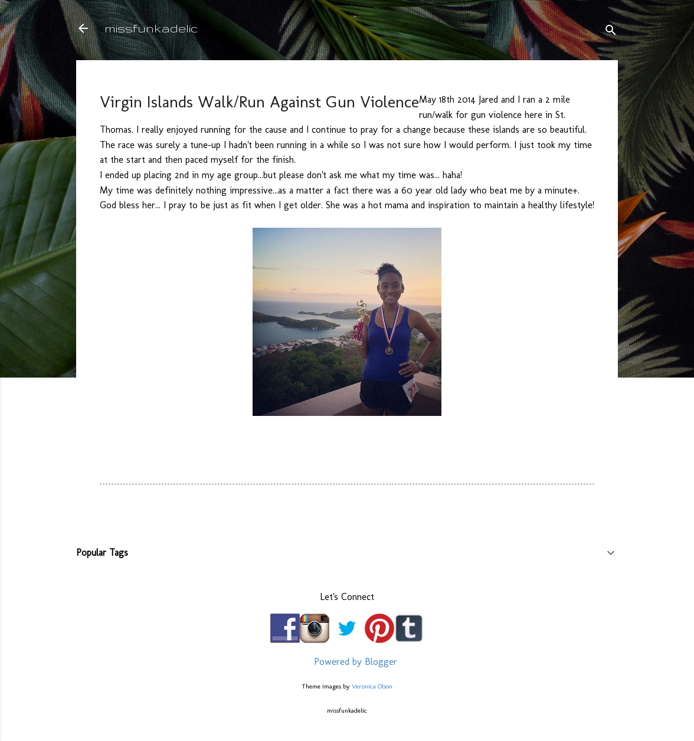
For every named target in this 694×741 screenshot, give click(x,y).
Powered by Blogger (347, 661)
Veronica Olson (372, 686)
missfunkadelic (151, 28)
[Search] (611, 32)
